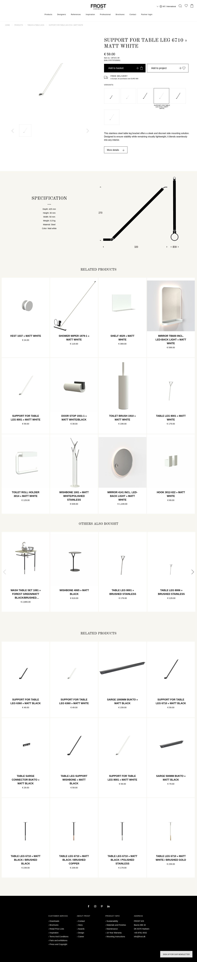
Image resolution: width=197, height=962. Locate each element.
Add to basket (125, 68)
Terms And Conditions (59, 936)
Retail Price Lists (57, 929)
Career (81, 936)
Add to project (168, 68)
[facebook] (88, 906)
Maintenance (112, 929)
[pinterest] (102, 906)
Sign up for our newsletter (176, 954)
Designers (61, 14)
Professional (105, 14)
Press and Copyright (58, 944)
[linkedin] (108, 906)
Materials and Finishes (116, 925)
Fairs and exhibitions (58, 940)
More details (113, 150)
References (76, 14)
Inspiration (90, 14)
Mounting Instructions (116, 936)
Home (7, 25)
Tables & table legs (36, 25)
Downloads (54, 921)
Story (80, 925)
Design (81, 933)
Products (48, 14)
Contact (132, 14)
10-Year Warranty (114, 933)
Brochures (120, 14)
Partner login (146, 14)
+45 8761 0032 (140, 933)
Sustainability (112, 921)
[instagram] (95, 906)
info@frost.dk (139, 936)
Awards (81, 929)
